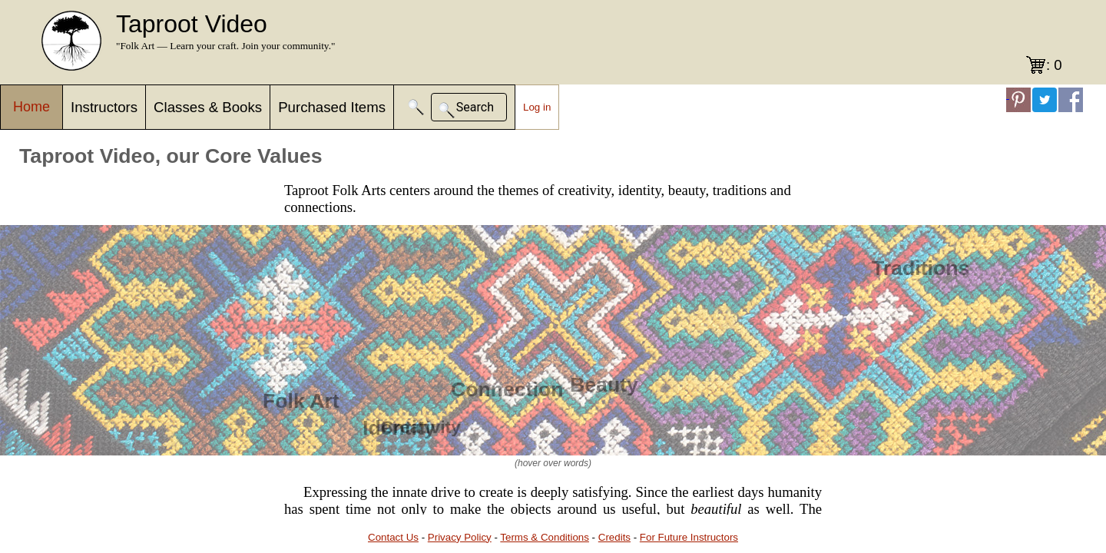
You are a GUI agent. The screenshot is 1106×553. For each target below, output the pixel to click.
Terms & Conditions (544, 537)
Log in (537, 107)
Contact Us (393, 537)
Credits (614, 537)
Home (31, 106)
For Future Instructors (689, 537)
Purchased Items (332, 107)
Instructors (104, 107)
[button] (416, 107)
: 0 (1054, 65)
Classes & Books (208, 107)
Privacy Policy (460, 537)
